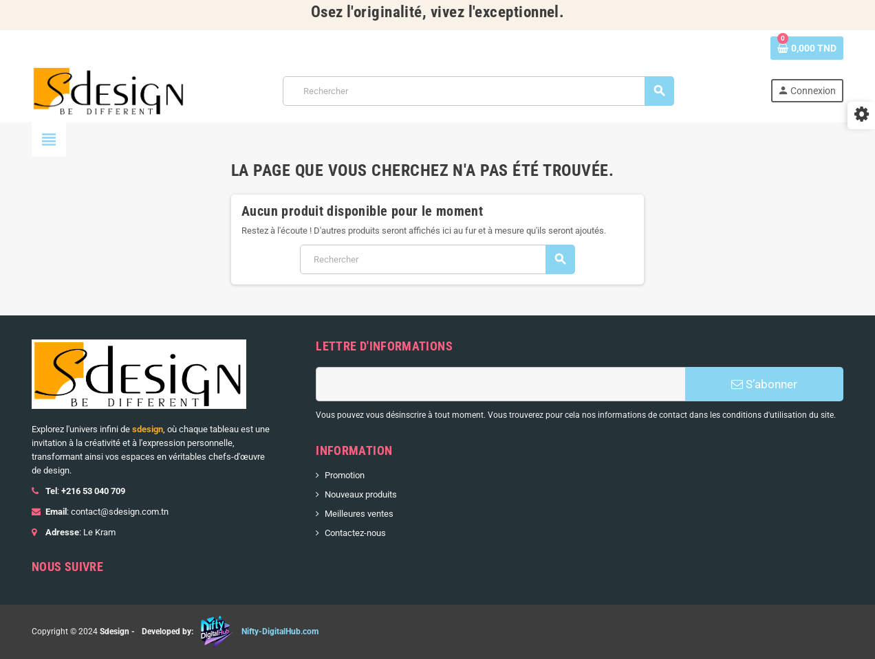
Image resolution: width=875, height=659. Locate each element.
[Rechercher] (478, 91)
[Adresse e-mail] (500, 384)
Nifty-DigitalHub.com (279, 631)
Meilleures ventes (359, 514)
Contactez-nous (355, 533)
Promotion (345, 475)
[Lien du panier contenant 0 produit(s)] (806, 48)
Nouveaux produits (361, 494)
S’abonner (764, 384)
